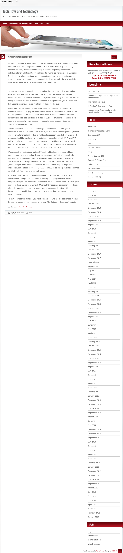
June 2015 (92, 375)
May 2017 (92, 279)
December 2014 (94, 400)
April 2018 (92, 241)
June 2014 (92, 421)
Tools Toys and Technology (20, 11)
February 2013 (94, 463)
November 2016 (94, 304)
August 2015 (93, 367)
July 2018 (92, 229)
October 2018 (93, 216)
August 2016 (93, 317)
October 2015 (93, 358)
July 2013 (92, 442)
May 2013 (92, 450)
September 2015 (94, 362)
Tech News (92, 168)
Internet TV (92, 148)
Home (5, 23)
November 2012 (94, 475)
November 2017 (94, 258)
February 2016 (94, 342)
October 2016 (93, 308)
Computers (92, 135)
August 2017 (93, 266)
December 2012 (94, 471)
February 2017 (94, 291)
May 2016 (92, 329)
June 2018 (92, 233)
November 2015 (94, 354)
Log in (90, 531)
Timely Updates (94, 173)
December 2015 (94, 350)
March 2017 (93, 287)
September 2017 (94, 262)
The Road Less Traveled (98, 102)
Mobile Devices (94, 156)
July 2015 (92, 371)
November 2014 (94, 404)
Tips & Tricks (93, 177)
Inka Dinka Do (93, 92)
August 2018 (93, 225)
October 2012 (93, 479)
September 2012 (94, 484)
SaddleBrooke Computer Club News (21, 23)
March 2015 (93, 388)
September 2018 (94, 220)
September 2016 (94, 312)
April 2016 (92, 333)
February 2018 (94, 246)
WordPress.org (94, 544)
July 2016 (92, 321)
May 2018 (92, 237)
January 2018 (93, 250)
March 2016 (93, 337)
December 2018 (94, 208)
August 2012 (93, 488)
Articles (91, 127)
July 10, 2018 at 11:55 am (17, 213)
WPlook (114, 551)
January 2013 (93, 467)
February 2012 (94, 513)
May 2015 (92, 379)
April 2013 (92, 454)
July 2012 (92, 492)
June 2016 (92, 325)
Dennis (30, 213)
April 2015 (92, 383)
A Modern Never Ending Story (20, 56)
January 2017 (93, 296)
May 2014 (92, 425)
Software (91, 164)
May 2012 (92, 500)
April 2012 (92, 505)
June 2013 (92, 446)
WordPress (100, 551)
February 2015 (94, 392)
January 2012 (93, 517)
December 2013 (94, 429)
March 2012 (93, 509)
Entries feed (93, 536)
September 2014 (94, 413)
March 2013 (93, 459)
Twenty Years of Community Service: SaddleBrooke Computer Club (102, 111)
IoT (89, 152)
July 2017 (92, 271)
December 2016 (94, 300)
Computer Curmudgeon (26, 207)
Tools (36, 23)
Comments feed (94, 540)
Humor (90, 143)
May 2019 (92, 195)
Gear (90, 139)
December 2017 (94, 254)
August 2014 (93, 417)
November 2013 (94, 434)
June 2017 (92, 275)
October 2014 (93, 408)
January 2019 (93, 204)
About (47, 23)
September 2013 (94, 438)
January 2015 (93, 396)
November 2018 (94, 212)
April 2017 (92, 283)
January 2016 (93, 346)
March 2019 (93, 200)
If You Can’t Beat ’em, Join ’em (100, 106)
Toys (41, 23)
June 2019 (92, 191)
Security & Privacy (95, 160)
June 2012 (92, 496)
